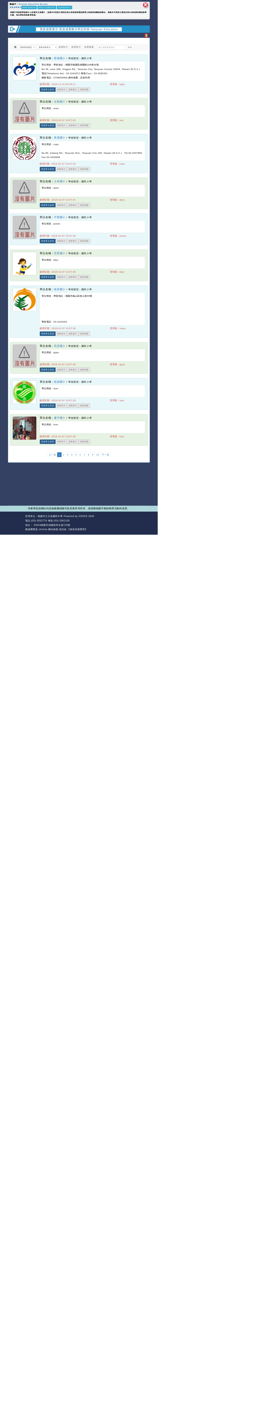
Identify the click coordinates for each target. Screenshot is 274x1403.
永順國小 (59, 101)
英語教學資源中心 (64, 7)
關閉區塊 (145, 5)
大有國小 (59, 181)
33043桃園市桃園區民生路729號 (51, 525)
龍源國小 (59, 381)
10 (97, 454)
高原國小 (59, 345)
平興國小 (59, 217)
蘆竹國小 (59, 417)
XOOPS (82, 516)
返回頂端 (144, 520)
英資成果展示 (15, 7)
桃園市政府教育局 (29, 7)
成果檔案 (89, 47)
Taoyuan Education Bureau (33, 4)
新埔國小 (59, 58)
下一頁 (105, 454)
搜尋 (130, 47)
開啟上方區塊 (146, 35)
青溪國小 (59, 137)
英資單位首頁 (47, 89)
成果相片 (76, 47)
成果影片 (63, 47)
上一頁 (52, 454)
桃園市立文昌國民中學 (47, 7)
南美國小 (59, 289)
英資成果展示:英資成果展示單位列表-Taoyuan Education (79, 29)
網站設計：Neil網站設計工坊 (16, 523)
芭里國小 (59, 253)
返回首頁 (130, 520)
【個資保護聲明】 (77, 529)
